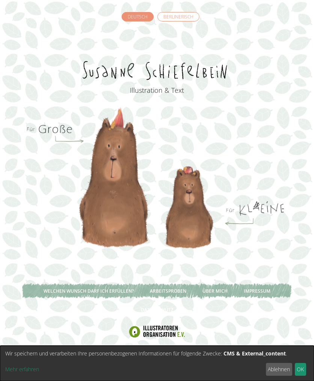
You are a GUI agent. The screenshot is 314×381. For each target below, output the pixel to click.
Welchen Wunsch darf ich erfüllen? (89, 291)
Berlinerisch (178, 17)
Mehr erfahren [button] (22, 369)
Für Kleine (224, 176)
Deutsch (138, 17)
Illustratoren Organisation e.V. (157, 332)
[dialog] (157, 363)
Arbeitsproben (168, 291)
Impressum (257, 291)
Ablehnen (279, 369)
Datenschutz (157, 310)
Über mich (215, 291)
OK (300, 369)
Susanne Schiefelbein (157, 57)
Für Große (89, 176)
